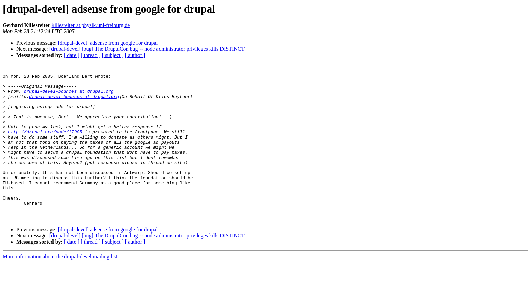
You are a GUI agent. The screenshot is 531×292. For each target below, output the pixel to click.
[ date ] (71, 55)
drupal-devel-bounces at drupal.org (68, 96)
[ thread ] (91, 55)
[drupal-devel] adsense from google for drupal (108, 43)
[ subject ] (113, 55)
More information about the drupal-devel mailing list (60, 286)
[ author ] (135, 55)
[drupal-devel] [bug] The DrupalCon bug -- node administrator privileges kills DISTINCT (147, 49)
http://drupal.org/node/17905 (45, 145)
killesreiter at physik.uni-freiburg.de (91, 25)
